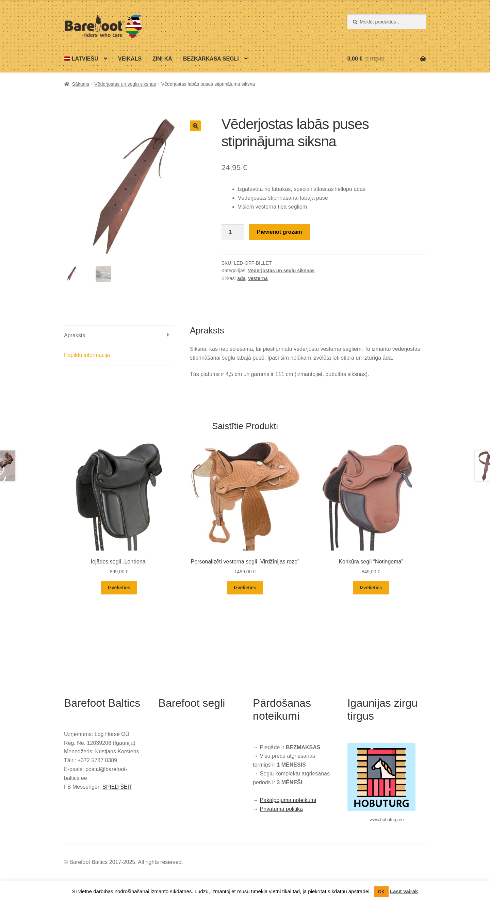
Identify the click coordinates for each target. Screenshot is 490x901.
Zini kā (162, 59)
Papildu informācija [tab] (87, 355)
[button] (195, 125)
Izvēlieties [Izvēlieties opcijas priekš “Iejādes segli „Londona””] (119, 587)
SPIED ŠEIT (117, 787)
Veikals (130, 59)
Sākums (80, 84)
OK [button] (381, 891)
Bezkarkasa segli (211, 59)
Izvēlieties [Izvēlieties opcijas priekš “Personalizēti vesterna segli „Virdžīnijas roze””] (245, 587)
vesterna (258, 278)
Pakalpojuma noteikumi (288, 800)
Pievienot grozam (279, 232)
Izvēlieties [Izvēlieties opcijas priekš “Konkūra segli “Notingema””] (371, 587)
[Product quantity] (233, 232)
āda (241, 278)
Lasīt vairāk (404, 891)
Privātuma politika (281, 809)
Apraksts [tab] (74, 335)
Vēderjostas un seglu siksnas (125, 84)
